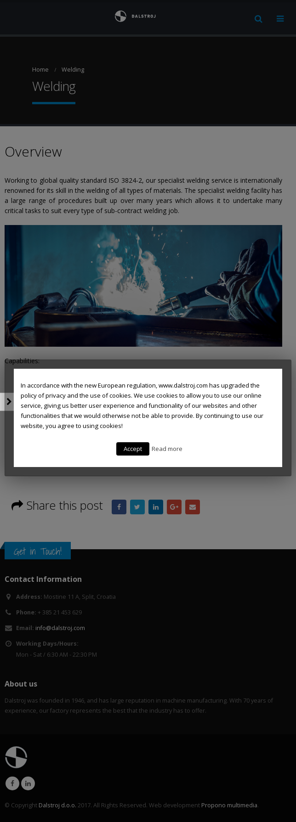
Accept (133, 449)
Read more (167, 449)
